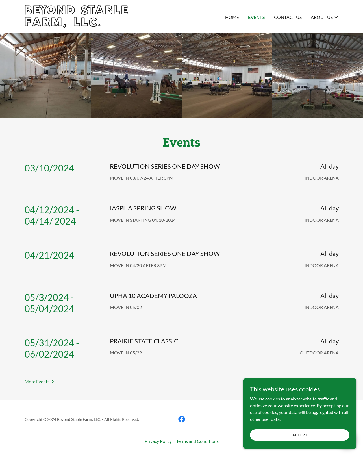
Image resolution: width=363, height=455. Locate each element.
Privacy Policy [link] (158, 441)
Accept (299, 435)
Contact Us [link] (288, 17)
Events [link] (256, 17)
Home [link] (232, 17)
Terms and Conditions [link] (197, 441)
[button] (324, 17)
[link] (79, 24)
